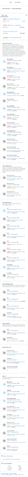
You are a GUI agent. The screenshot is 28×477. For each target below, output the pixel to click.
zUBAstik (13, 427)
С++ (8, 208)
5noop (13, 402)
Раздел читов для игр (7, 43)
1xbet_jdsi (17, 63)
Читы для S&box (10, 99)
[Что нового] (24, 2)
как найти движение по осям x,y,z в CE (16, 268)
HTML (8, 289)
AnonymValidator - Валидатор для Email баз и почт (16, 417)
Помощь (15, 474)
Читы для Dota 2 (10, 83)
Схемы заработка (10, 430)
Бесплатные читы (10, 175)
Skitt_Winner (14, 110)
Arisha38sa (14, 410)
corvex (13, 386)
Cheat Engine (9, 264)
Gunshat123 (21, 340)
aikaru (13, 309)
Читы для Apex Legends (12, 155)
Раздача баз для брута (12, 439)
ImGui (8, 224)
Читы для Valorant (10, 122)
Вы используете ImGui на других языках (16, 228)
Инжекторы (9, 381)
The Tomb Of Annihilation (17, 317)
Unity (8, 329)
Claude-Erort (14, 127)
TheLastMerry (23, 33)
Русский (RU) (6, 473)
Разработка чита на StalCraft (12, 449)
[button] (3, 2)
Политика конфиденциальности (7, 474)
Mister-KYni (14, 294)
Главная (19, 474)
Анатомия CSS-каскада (11, 301)
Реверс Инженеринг (11, 398)
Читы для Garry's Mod (11, 147)
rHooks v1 (11, 244)
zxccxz (19, 469)
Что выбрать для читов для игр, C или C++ (15, 142)
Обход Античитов (10, 406)
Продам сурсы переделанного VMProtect (14, 401)
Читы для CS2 (10, 59)
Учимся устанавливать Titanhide (15, 276)
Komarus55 (14, 334)
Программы (9, 414)
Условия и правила (13, 473)
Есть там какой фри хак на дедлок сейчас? (15, 178)
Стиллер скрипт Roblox (11, 95)
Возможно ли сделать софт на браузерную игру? (16, 293)
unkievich (13, 80)
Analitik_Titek (14, 450)
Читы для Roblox (10, 92)
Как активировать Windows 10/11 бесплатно (17, 425)
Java (8, 241)
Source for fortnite (12, 117)
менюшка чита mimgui (13, 79)
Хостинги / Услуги (10, 350)
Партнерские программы (12, 366)
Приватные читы (10, 183)
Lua (7, 256)
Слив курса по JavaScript (12, 316)
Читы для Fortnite (11, 114)
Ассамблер (9, 273)
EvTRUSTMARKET (15, 362)
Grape (13, 277)
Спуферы (9, 390)
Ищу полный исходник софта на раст (14, 195)
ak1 (21, 244)
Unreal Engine (10, 337)
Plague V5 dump (12, 62)
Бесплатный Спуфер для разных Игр (16, 393)
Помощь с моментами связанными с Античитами (16, 409)
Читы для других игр (7, 165)
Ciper (13, 196)
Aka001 (13, 261)
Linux (8, 233)
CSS (8, 297)
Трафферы (9, 358)
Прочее (4, 376)
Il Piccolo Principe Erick (16, 151)
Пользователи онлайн (8, 456)
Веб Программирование (7, 284)
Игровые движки (6, 323)
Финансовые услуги (6, 347)
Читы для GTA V (10, 75)
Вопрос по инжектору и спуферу (15, 220)
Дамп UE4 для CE (10, 340)
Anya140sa (14, 159)
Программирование (6, 202)
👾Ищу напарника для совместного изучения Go (16, 308)
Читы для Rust (10, 67)
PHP (7, 304)
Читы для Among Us (11, 139)
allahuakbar (14, 119)
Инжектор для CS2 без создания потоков (17, 385)
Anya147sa (14, 88)
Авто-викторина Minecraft (15, 37)
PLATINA (22, 95)
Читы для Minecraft (11, 130)
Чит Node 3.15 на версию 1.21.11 (10, 31)
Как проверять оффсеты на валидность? (17, 19)
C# (7, 216)
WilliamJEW (14, 237)
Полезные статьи (10, 422)
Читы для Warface (11, 106)
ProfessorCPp (23, 27)
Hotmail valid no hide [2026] (12, 442)
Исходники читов (10, 191)
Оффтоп (8, 445)
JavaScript (9, 312)
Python (8, 248)
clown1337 (14, 221)
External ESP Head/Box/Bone (14, 126)
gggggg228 (23, 301)
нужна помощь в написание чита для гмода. (15, 150)
